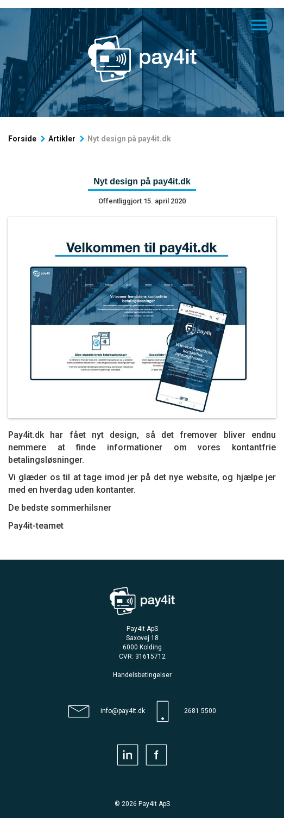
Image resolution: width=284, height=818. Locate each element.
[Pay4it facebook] (156, 755)
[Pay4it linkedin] (127, 755)
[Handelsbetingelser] (142, 675)
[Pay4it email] (106, 711)
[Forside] (142, 58)
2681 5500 (200, 711)
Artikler (61, 138)
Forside (22, 138)
